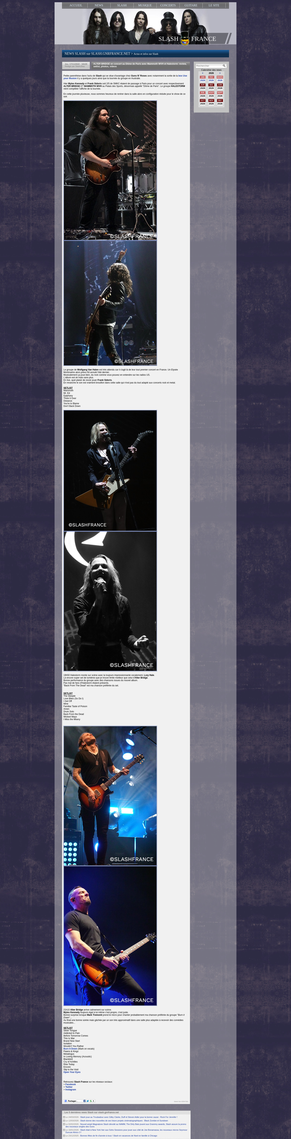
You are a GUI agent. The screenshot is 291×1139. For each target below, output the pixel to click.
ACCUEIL (75, 5)
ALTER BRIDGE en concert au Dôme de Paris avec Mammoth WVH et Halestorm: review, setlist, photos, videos (140, 65)
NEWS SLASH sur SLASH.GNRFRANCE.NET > (111, 54)
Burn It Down (70, 1048)
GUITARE (191, 5)
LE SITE (214, 5)
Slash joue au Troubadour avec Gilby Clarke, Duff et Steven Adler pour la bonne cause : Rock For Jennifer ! (129, 1117)
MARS (220, 77)
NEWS (99, 5)
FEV (211, 77)
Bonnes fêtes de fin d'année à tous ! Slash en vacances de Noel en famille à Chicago (118, 1136)
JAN (203, 77)
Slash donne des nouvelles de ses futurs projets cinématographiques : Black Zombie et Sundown (124, 1121)
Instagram (70, 1089)
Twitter (68, 1087)
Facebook (70, 1084)
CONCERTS (168, 5)
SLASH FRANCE (187, 38)
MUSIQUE (145, 5)
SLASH (122, 5)
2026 (202, 80)
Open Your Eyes (72, 1072)
